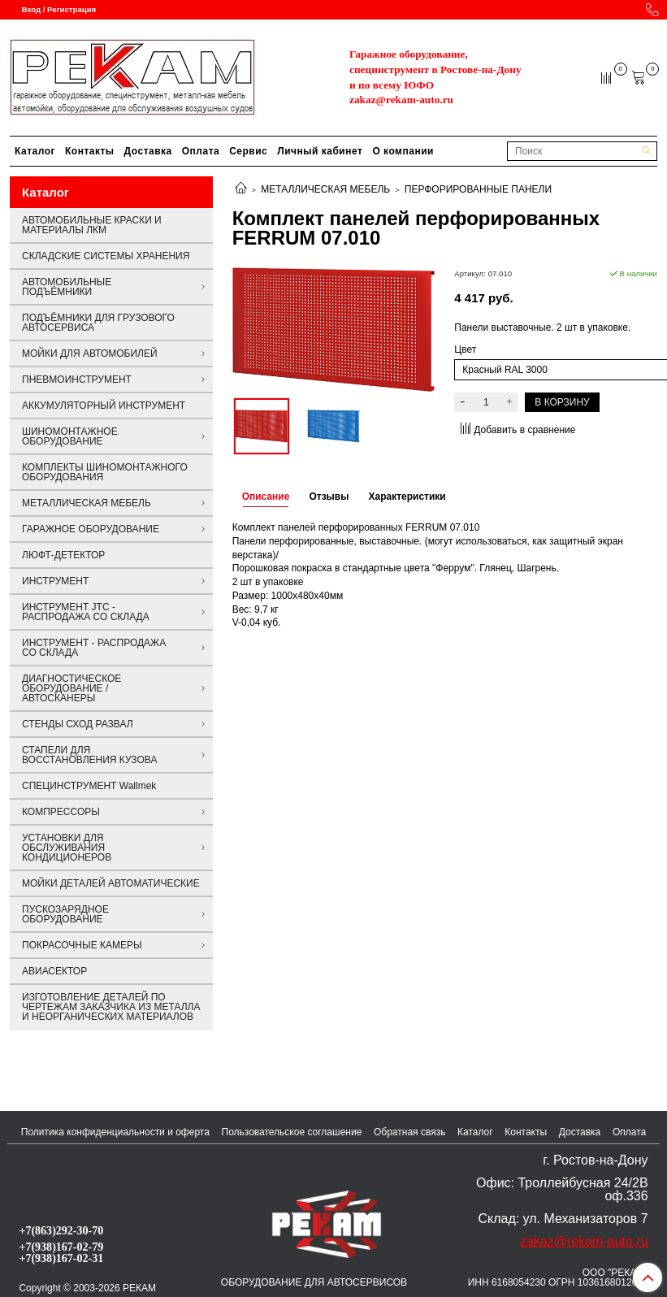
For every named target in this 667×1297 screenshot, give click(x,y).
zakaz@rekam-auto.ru (401, 99)
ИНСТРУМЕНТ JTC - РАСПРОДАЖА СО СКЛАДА (85, 611)
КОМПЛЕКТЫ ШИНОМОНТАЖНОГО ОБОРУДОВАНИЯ (105, 472)
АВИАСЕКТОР (54, 971)
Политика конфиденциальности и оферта (115, 1132)
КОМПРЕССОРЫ (61, 812)
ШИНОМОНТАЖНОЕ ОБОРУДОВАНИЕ (70, 436)
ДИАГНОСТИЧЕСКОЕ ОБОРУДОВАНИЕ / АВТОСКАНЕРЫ (71, 688)
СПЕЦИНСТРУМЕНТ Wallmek (89, 786)
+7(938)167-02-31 (61, 1257)
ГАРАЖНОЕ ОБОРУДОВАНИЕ (90, 529)
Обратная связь (409, 1132)
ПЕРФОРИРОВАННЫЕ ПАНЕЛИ (478, 189)
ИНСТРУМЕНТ (55, 581)
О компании (403, 151)
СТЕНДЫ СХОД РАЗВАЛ (77, 724)
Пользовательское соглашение (292, 1132)
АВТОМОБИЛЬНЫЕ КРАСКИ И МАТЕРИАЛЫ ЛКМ (92, 225)
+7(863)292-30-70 (61, 1230)
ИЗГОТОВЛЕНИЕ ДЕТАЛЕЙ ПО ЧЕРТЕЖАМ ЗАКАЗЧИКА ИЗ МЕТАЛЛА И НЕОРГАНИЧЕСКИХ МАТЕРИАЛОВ (111, 1006)
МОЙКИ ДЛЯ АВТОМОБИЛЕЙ (90, 353)
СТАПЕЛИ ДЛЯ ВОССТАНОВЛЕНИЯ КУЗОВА (89, 755)
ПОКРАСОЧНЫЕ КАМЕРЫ (82, 945)
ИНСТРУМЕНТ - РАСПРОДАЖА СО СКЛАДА (94, 647)
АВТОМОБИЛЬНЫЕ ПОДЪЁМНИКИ (66, 286)
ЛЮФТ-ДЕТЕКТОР (63, 555)
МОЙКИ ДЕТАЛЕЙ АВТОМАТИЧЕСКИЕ (111, 883)
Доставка (148, 151)
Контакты (90, 151)
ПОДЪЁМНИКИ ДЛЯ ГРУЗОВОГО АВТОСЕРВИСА (98, 322)
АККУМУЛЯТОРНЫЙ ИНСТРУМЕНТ (103, 405)
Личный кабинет (319, 151)
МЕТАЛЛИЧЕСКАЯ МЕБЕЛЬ (325, 189)
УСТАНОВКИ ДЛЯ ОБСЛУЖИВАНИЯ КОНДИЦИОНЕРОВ (66, 847)
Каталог (35, 151)
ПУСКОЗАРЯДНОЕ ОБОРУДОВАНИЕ (65, 914)
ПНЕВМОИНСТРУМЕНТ (77, 379)
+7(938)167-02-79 (61, 1246)
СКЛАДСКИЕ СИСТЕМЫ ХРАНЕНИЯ (105, 256)
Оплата (200, 151)
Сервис (248, 151)
